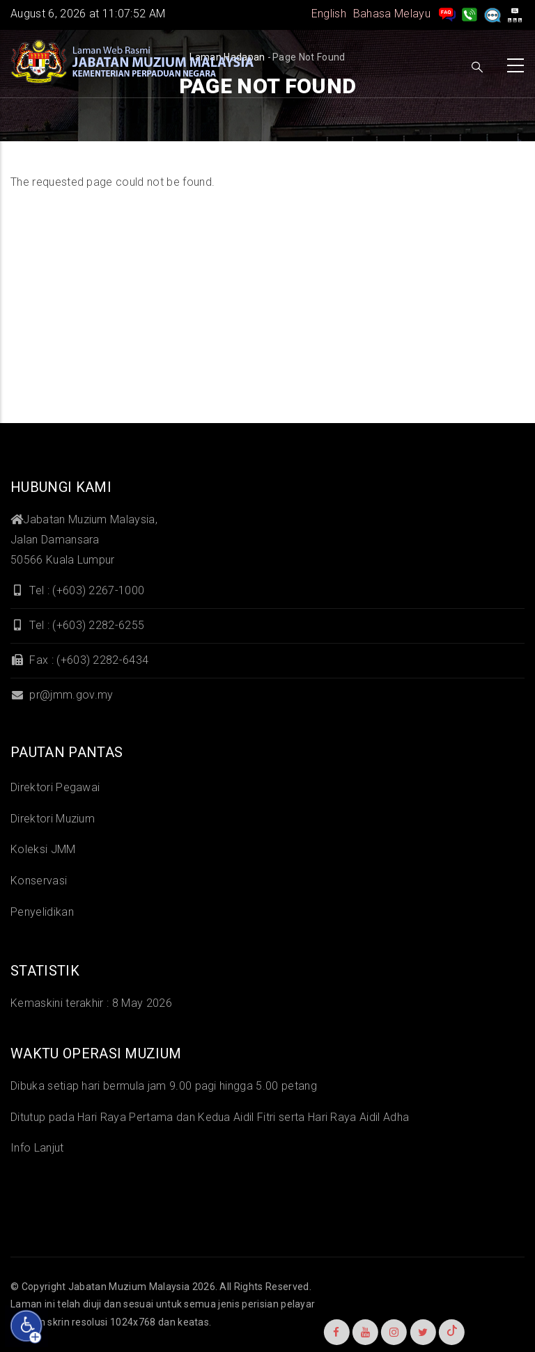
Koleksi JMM (43, 849)
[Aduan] (492, 13)
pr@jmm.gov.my (61, 694)
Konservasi (38, 880)
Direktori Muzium (52, 818)
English (328, 13)
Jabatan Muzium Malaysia (128, 1286)
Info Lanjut (37, 1147)
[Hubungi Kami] (469, 13)
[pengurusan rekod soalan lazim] (447, 13)
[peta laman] (515, 13)
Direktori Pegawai (55, 787)
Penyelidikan (42, 911)
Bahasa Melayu (392, 13)
